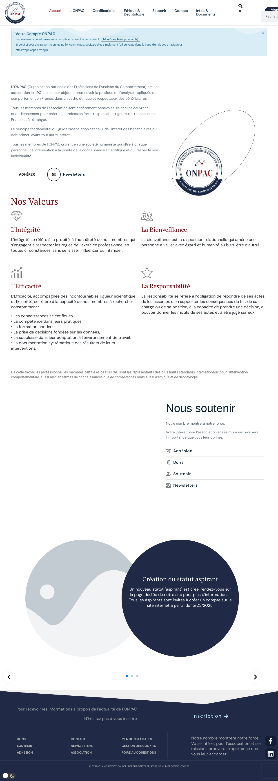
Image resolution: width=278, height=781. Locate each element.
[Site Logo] (15, 12)
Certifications (104, 10)
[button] (242, 7)
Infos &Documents (206, 12)
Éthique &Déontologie (134, 12)
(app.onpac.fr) (120, 39)
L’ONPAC (77, 10)
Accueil (55, 10)
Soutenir (159, 10)
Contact (181, 10)
